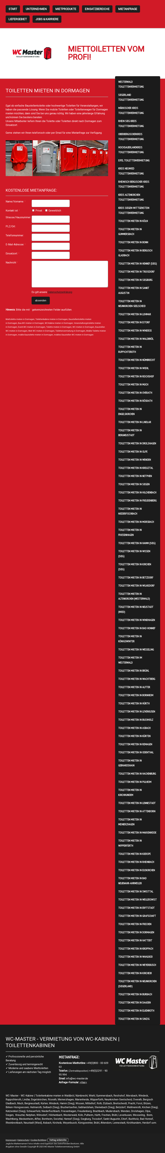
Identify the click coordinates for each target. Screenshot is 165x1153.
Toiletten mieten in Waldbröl (136, 339)
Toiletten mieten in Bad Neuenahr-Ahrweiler (132, 880)
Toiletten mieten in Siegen (134, 484)
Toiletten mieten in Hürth (134, 703)
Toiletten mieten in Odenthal (136, 752)
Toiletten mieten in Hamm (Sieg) (136, 543)
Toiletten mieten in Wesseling (136, 649)
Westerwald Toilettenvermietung (131, 84)
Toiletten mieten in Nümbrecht (136, 360)
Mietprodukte (65, 9)
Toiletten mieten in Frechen (134, 924)
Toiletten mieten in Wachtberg (136, 679)
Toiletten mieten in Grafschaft (137, 916)
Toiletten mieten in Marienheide (137, 832)
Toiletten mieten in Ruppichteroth (130, 349)
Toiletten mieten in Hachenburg (137, 773)
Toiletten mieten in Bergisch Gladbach (135, 253)
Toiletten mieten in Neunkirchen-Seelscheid (132, 303)
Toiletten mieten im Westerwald (130, 660)
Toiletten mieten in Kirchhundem (130, 792)
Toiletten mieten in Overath (135, 393)
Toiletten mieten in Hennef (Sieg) (137, 263)
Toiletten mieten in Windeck (135, 330)
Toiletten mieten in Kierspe (134, 854)
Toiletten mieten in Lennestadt (137, 803)
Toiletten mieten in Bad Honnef (136, 628)
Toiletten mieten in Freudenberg (137, 500)
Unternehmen (36, 9)
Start (13, 9)
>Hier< (83, 1082)
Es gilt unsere (52, 292)
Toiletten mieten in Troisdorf (136, 271)
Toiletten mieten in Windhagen (136, 620)
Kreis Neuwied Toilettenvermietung (131, 171)
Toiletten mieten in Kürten (134, 736)
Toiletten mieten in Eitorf (134, 322)
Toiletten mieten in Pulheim (134, 782)
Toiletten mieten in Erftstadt (136, 908)
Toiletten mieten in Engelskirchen (130, 411)
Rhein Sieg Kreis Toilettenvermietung (131, 123)
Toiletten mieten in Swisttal (135, 891)
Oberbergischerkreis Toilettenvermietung (131, 136)
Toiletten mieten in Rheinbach (136, 862)
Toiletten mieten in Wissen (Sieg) (134, 553)
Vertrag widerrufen (58, 1140)
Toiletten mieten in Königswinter (130, 638)
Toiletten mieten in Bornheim (135, 695)
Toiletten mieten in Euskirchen (136, 870)
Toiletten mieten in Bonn (133, 242)
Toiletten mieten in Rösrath (135, 401)
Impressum (11, 1140)
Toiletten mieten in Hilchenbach (137, 492)
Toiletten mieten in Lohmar (134, 314)
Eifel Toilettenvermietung (134, 160)
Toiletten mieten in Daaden (134, 1002)
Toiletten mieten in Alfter (134, 687)
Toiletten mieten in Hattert (135, 940)
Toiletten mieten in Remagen (135, 744)
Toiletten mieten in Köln (133, 221)
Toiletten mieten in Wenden (134, 459)
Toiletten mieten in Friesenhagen (130, 532)
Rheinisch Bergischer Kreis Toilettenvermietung (133, 184)
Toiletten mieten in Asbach (134, 728)
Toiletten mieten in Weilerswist (137, 899)
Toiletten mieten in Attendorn (136, 811)
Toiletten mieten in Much (133, 384)
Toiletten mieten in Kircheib (135, 973)
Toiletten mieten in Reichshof (136, 376)
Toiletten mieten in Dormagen (136, 932)
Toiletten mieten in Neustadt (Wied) (135, 609)
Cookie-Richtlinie (38, 1140)
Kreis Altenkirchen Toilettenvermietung (131, 197)
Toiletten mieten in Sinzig (134, 1019)
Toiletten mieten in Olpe (132, 451)
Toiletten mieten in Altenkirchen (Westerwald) (134, 596)
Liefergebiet (18, 19)
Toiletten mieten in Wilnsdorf (136, 585)
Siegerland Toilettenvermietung (131, 97)
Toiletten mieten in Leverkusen (136, 711)
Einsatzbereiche (97, 9)
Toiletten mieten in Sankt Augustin (133, 290)
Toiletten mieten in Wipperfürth (130, 843)
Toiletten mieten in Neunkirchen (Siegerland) (137, 983)
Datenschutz (23, 1140)
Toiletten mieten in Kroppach (135, 948)
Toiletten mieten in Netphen (135, 476)
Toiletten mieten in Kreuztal (135, 468)
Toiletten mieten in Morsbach (136, 522)
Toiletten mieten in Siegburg (135, 280)
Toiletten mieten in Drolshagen (137, 443)
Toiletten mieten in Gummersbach (130, 231)
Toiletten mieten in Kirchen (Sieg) (134, 566)
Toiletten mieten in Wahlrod (135, 956)
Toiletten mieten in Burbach (135, 994)
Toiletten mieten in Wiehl (133, 368)
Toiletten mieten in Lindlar (134, 422)
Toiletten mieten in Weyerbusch (137, 965)
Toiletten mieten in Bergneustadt (130, 432)
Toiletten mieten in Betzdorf (135, 577)
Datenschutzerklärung (60, 292)
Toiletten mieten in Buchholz (135, 720)
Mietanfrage (127, 9)
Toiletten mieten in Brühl (133, 670)
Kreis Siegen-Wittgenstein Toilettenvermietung (133, 210)
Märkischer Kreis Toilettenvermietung (131, 110)
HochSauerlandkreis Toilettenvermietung (131, 149)
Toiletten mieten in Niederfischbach (130, 511)
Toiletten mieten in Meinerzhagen (130, 822)
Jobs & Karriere (46, 19)
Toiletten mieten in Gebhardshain (130, 763)
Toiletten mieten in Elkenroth (136, 1010)
